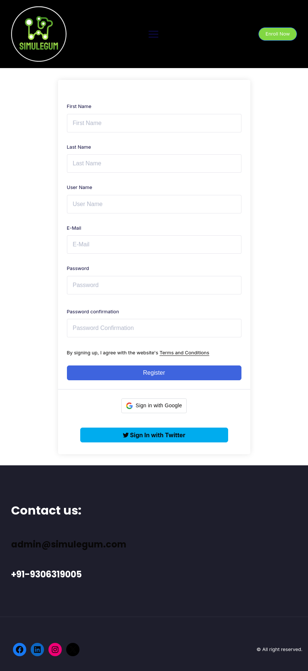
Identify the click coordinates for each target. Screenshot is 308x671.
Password (78, 268)
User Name (79, 187)
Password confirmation (93, 311)
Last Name (79, 147)
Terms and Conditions (184, 352)
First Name (79, 106)
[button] (154, 405)
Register (154, 373)
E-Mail (74, 228)
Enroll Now (277, 34)
